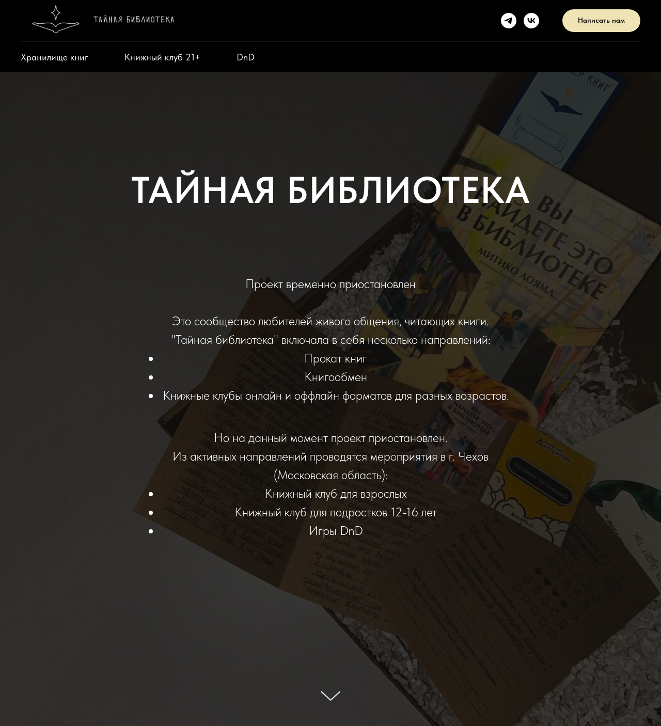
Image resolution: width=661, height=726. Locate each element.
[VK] (531, 20)
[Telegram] (508, 20)
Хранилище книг (54, 57)
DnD (246, 57)
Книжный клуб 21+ (162, 57)
